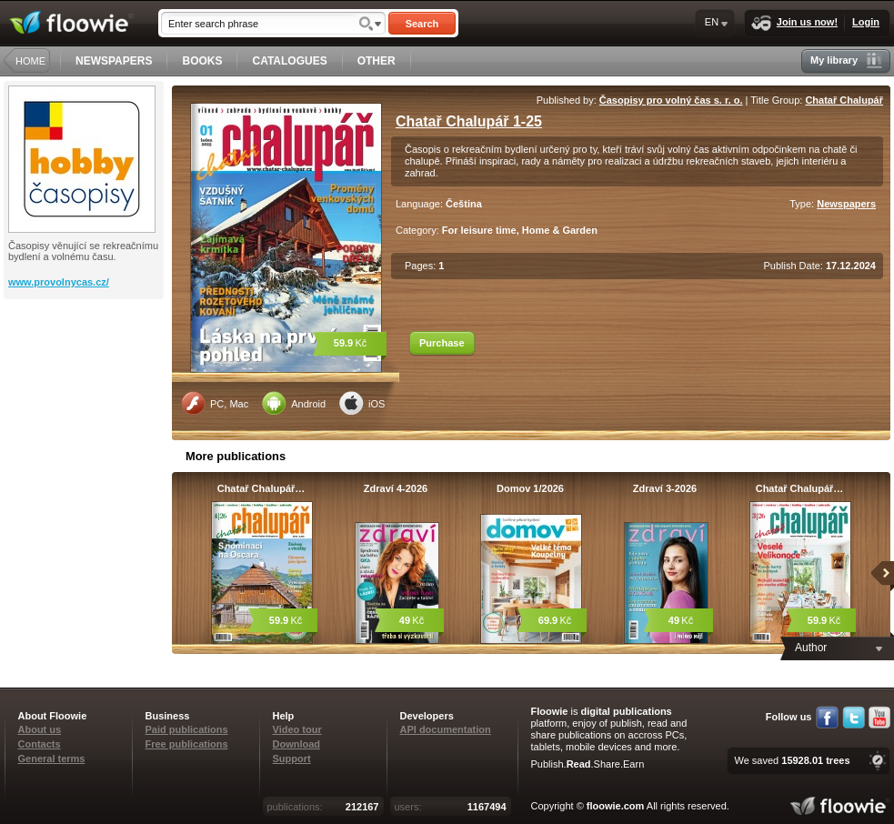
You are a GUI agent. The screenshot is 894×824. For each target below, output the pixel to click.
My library (846, 60)
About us (40, 729)
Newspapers (846, 203)
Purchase (442, 342)
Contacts (39, 744)
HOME (30, 60)
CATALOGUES (289, 61)
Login (865, 21)
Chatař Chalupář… (261, 488)
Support (292, 758)
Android (294, 403)
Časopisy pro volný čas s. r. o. (671, 100)
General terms (51, 758)
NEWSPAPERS (113, 61)
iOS (362, 403)
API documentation (445, 729)
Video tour (297, 729)
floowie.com (616, 805)
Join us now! (794, 23)
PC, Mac (214, 403)
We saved (791, 760)
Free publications (187, 744)
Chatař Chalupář (844, 100)
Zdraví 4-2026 (395, 488)
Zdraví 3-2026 (665, 488)
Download (297, 744)
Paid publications (187, 729)
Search (422, 23)
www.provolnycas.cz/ (58, 281)
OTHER (376, 61)
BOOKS (202, 61)
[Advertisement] (85, 372)
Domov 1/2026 (530, 488)
